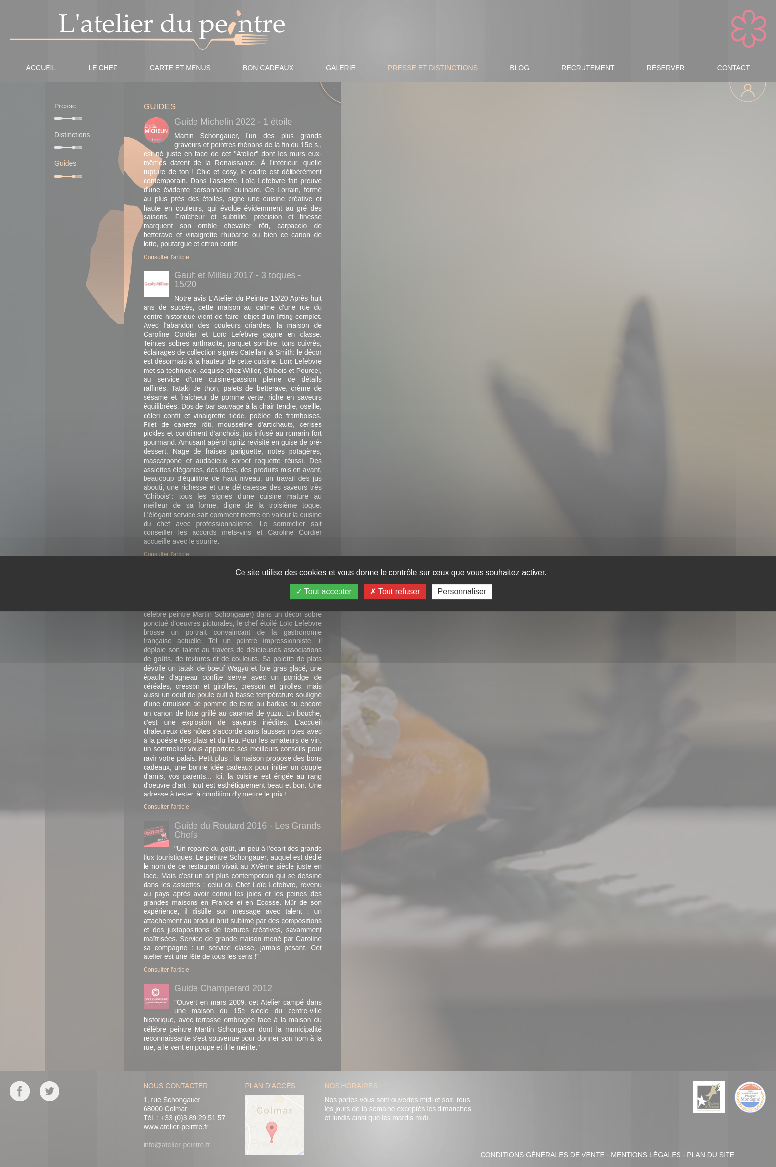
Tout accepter (324, 591)
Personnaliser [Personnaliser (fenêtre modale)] (462, 591)
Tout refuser (395, 591)
